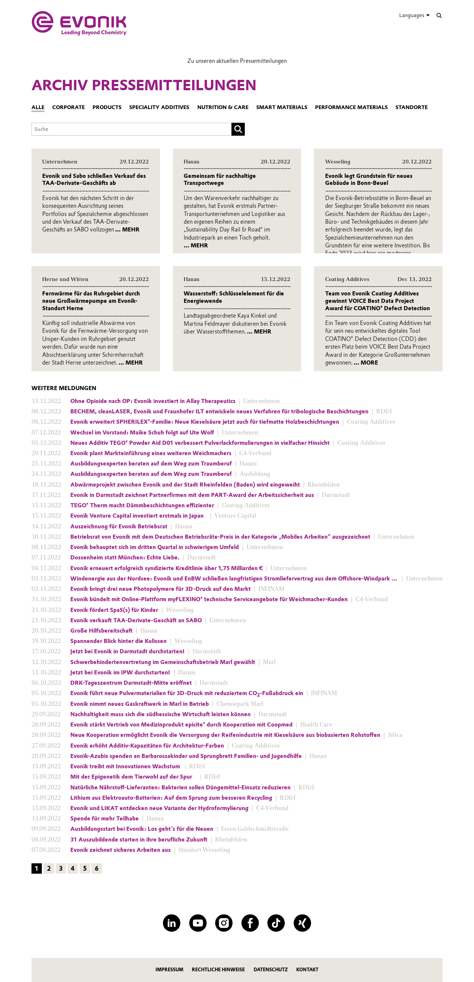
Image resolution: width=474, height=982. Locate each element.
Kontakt (307, 969)
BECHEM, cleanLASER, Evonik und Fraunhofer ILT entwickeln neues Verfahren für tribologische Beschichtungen (219, 411)
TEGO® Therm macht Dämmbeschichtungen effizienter (142, 505)
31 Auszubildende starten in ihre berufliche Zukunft (138, 839)
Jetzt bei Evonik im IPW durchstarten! (120, 672)
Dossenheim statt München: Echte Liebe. (125, 557)
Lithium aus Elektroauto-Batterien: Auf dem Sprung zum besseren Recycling (171, 798)
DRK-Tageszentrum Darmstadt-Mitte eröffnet (131, 683)
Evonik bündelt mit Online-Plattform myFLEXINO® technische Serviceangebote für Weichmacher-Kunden (209, 599)
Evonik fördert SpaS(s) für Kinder (114, 610)
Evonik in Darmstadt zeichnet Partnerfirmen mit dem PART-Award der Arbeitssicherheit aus (192, 495)
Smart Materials (281, 107)
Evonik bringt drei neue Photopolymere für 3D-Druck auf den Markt (160, 589)
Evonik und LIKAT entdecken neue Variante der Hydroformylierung (159, 808)
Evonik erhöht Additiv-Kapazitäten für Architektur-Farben (147, 745)
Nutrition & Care (222, 107)
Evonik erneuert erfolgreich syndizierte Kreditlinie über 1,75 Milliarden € (166, 568)
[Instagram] (224, 923)
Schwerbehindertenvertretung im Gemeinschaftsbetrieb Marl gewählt (162, 662)
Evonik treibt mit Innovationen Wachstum (125, 766)
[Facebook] (250, 923)
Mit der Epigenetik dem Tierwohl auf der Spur (133, 776)
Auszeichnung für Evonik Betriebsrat (118, 526)
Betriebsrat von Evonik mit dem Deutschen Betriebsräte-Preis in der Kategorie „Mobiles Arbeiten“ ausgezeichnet (220, 537)
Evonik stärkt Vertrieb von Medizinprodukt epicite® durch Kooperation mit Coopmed (181, 724)
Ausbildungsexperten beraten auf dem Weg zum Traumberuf (151, 463)
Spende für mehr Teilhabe (104, 818)
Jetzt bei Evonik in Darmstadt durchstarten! (127, 651)
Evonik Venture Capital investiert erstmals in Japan (138, 515)
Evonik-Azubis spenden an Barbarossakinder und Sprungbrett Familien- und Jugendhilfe (186, 756)
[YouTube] (198, 923)
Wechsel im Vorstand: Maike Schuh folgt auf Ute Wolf (142, 432)
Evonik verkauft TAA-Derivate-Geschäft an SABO (136, 620)
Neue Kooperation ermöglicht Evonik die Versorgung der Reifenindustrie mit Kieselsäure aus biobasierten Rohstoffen (225, 735)
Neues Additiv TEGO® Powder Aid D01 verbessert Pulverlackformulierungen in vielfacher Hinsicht (200, 443)
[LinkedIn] (171, 923)
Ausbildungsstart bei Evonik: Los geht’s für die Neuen (141, 829)
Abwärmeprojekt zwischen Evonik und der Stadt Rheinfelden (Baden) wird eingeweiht (185, 484)
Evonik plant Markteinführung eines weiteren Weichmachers (150, 453)
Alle (37, 107)
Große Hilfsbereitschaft (101, 630)
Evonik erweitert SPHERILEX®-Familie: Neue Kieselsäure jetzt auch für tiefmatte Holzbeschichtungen (204, 422)
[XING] (302, 923)
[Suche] (439, 15)
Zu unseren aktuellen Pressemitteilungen (237, 61)
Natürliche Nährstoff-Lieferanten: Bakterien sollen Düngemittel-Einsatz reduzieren (180, 787)
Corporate (68, 107)
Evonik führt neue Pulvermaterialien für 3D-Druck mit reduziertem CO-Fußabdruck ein (186, 693)
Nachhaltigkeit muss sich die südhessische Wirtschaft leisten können (160, 714)
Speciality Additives (159, 107)
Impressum (169, 969)
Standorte (411, 107)
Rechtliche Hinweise (218, 969)
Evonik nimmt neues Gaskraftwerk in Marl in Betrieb (139, 704)
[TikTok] (276, 923)
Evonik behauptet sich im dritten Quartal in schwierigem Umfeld (154, 547)
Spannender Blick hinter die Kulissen (118, 641)
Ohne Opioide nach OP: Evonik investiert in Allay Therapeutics (153, 401)
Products (107, 107)
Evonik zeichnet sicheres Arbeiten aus (120, 850)
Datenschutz (271, 969)
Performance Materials (351, 107)
